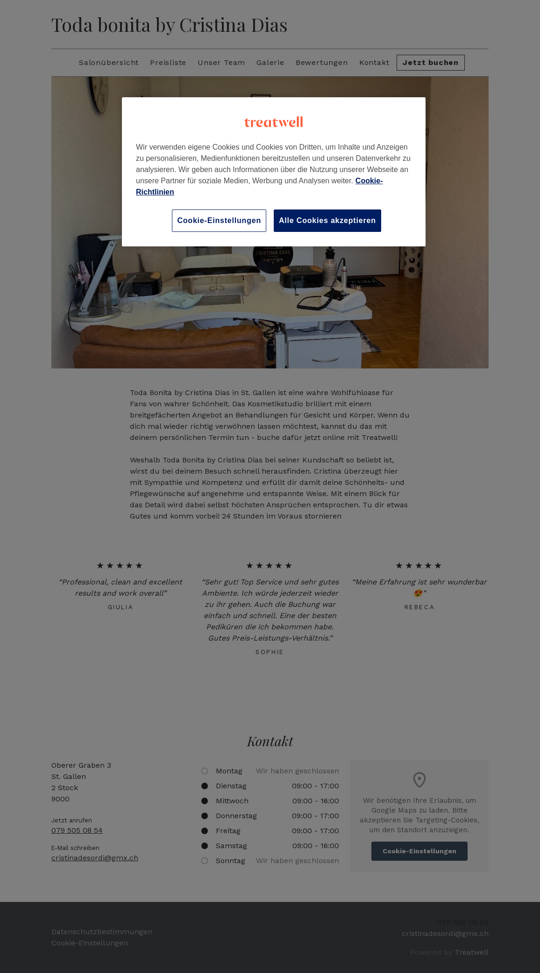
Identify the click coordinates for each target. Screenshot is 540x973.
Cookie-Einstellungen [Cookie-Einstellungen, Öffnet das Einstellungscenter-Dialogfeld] (219, 220)
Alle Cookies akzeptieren (327, 220)
